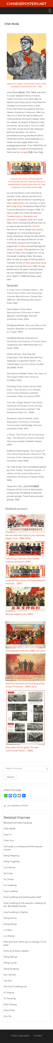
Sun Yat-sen (10, 975)
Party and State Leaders (16, 951)
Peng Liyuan (10, 963)
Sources (12, 285)
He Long (8, 873)
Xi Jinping (9, 993)
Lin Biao (41, 203)
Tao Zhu (8, 981)
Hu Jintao (9, 879)
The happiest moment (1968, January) (25, 651)
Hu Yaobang (10, 885)
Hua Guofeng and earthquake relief (22, 897)
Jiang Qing (16, 206)
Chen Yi (8, 835)
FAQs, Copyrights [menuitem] (20, 1036)
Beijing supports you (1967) (19, 614)
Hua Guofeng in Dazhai (16, 912)
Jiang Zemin (10, 918)
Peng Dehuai (10, 957)
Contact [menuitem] (38, 1036)
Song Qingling (11, 969)
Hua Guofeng (11, 891)
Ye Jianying (10, 998)
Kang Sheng (10, 924)
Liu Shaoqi (9, 936)
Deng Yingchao (12, 862)
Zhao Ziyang (10, 1004)
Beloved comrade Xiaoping (18, 823)
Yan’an (34, 126)
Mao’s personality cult (17, 203)
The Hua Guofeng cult (15, 987)
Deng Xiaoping (11, 856)
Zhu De (7, 1016)
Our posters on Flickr (17, 806)
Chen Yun (9, 841)
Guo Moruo (9, 868)
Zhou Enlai (9, 1010)
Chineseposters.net (26, 4)
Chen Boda (9, 829)
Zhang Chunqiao (15, 250)
